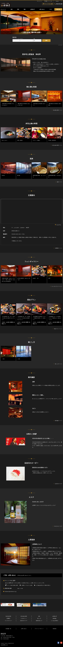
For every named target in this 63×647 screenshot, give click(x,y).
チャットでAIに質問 (9, 580)
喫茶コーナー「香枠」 (38, 395)
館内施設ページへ (58, 420)
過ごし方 (39, 618)
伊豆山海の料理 (24, 616)
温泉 (39, 616)
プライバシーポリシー (39, 628)
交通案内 (8, 618)
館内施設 (54, 618)
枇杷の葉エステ (39, 620)
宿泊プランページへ (57, 328)
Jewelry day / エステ (38, 501)
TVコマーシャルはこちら (39, 58)
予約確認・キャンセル (48, 1)
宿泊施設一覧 (8, 628)
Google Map (58, 225)
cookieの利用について (4, 644)
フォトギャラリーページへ (56, 286)
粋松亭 (3, 634)
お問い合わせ (23, 628)
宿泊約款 (54, 628)
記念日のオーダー (58, 483)
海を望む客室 (8, 616)
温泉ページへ (59, 181)
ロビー (34, 408)
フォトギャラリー (8, 620)
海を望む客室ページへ (57, 110)
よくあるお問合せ (54, 620)
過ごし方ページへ (58, 363)
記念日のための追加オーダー (40, 467)
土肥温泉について (37, 544)
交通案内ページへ (58, 248)
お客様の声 (54, 616)
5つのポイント (24, 618)
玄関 (33, 381)
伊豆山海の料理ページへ (56, 145)
